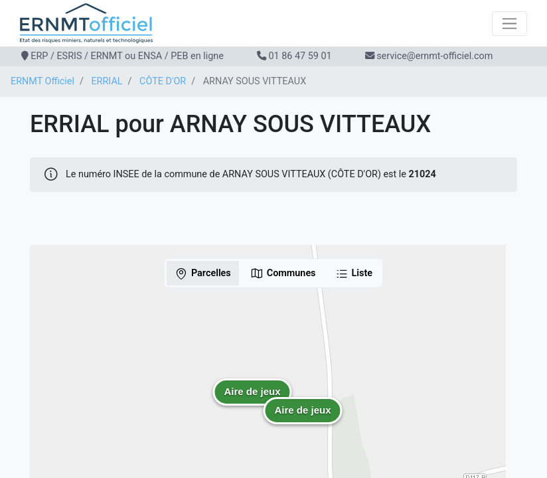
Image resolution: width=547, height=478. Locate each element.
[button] (252, 402)
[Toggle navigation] (509, 23)
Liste (354, 273)
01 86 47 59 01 (299, 56)
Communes (283, 273)
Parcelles (203, 273)
